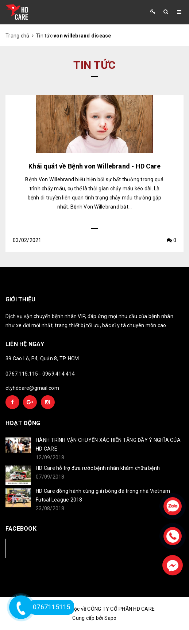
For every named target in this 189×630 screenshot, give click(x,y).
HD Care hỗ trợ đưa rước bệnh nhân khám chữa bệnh (98, 468)
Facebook (30, 547)
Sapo (110, 618)
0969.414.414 (58, 374)
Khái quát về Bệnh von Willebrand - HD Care (94, 166)
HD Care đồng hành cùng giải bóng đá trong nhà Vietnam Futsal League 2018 (103, 495)
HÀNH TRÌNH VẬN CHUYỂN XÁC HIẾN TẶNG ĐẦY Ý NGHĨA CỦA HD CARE (108, 444)
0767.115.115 (21, 374)
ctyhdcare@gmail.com (32, 388)
